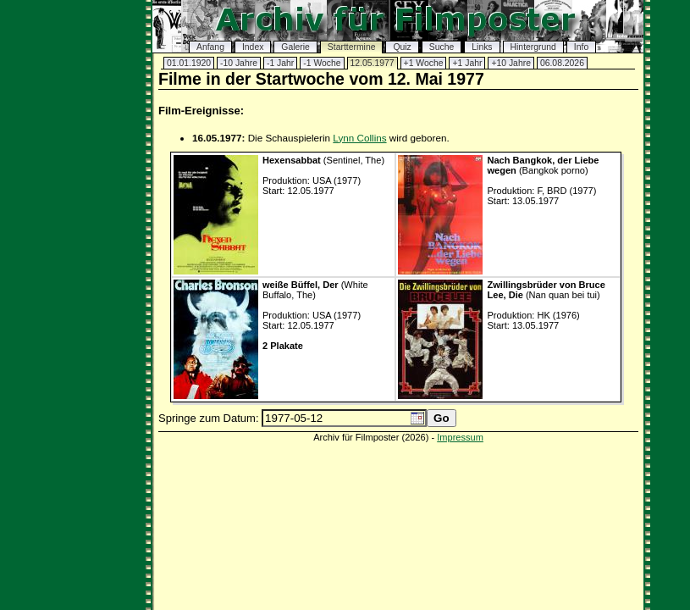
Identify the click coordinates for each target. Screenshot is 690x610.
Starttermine (352, 47)
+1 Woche (424, 63)
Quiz (402, 47)
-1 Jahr (280, 63)
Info (581, 47)
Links (482, 47)
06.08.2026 (562, 63)
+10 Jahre (511, 63)
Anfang (210, 47)
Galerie (295, 47)
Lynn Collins (359, 137)
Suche (441, 47)
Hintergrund (533, 47)
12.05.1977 (373, 63)
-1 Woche (321, 63)
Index (252, 47)
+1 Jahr (467, 63)
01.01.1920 (189, 63)
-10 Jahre (238, 63)
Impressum (460, 437)
